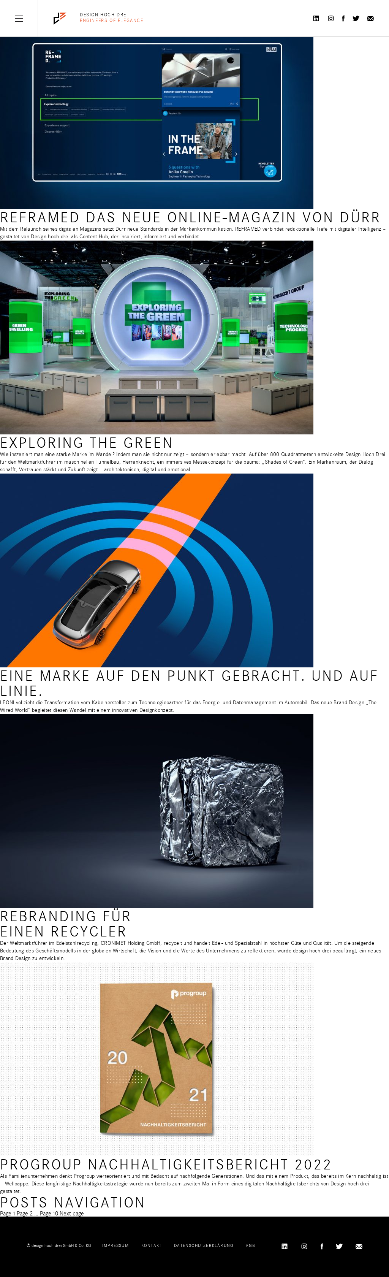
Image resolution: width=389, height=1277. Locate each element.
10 (49, 1213)
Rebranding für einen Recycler (66, 924)
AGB (250, 1245)
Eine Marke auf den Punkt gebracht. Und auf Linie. (189, 683)
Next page (72, 1213)
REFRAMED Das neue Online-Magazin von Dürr (190, 218)
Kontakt (151, 1245)
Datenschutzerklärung (203, 1245)
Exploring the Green (87, 443)
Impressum (115, 1245)
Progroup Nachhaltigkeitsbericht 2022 (166, 1165)
